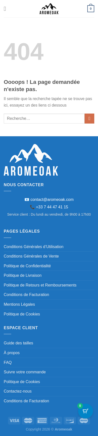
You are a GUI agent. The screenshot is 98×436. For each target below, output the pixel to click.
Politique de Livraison (23, 275)
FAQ (8, 362)
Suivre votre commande (25, 372)
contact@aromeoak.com (52, 199)
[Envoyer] (89, 118)
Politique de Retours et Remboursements (40, 285)
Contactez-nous (18, 391)
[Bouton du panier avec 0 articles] (85, 411)
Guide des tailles (18, 343)
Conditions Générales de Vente (31, 256)
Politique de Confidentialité (27, 266)
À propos (12, 353)
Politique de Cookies (22, 314)
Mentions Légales (19, 304)
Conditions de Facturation (26, 294)
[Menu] (7, 8)
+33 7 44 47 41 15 (52, 207)
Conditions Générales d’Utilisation (33, 247)
